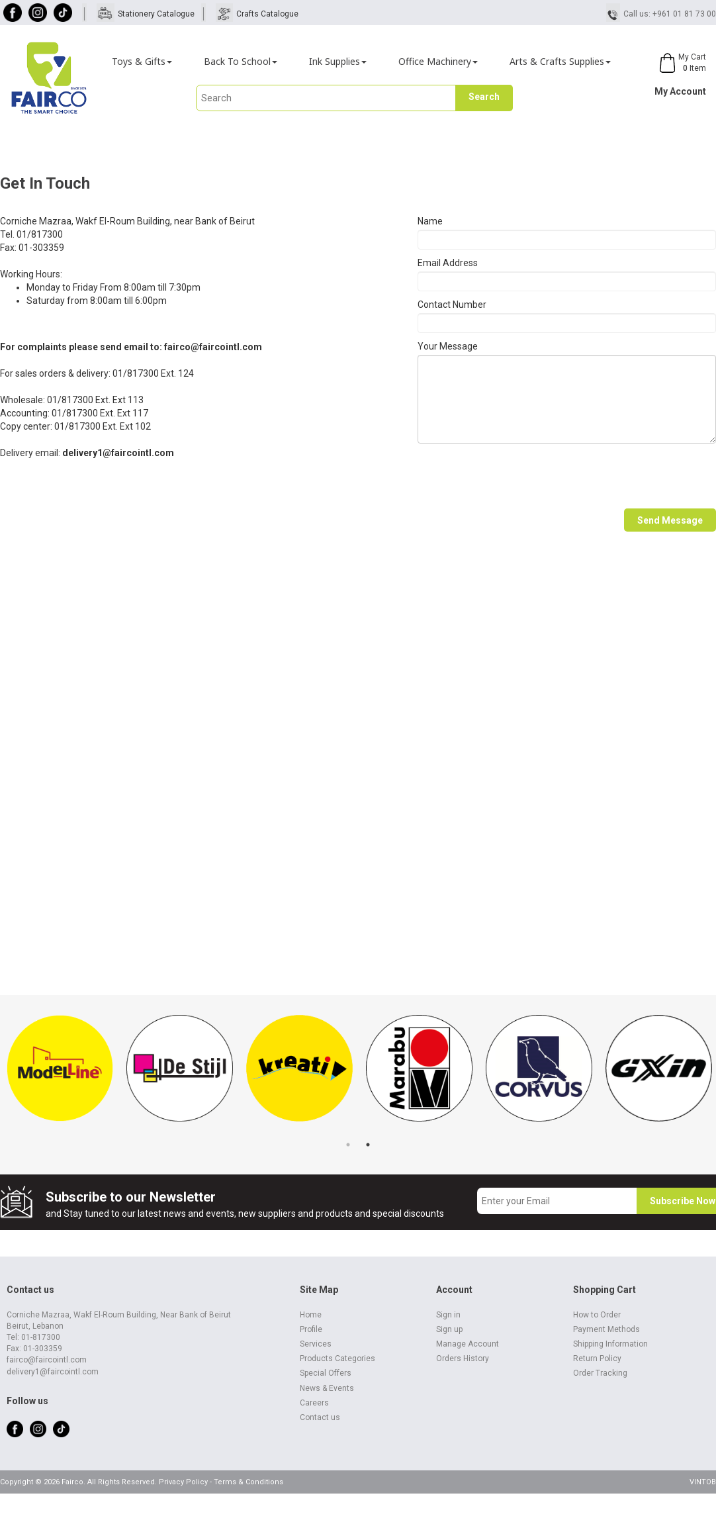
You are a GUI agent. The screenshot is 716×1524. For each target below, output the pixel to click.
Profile (311, 1329)
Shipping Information (610, 1344)
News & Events (327, 1388)
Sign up (449, 1329)
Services (316, 1344)
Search (484, 96)
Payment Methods (606, 1329)
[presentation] (518, 476)
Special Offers (325, 1373)
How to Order (597, 1314)
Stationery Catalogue (156, 14)
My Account (680, 91)
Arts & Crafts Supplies (560, 61)
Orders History (462, 1358)
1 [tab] (348, 1144)
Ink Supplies (338, 61)
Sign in (448, 1314)
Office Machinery (438, 61)
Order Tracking (600, 1373)
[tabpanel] (60, 1075)
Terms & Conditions (248, 1482)
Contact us (320, 1417)
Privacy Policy (183, 1482)
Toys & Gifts (142, 61)
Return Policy (597, 1358)
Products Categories (337, 1358)
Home (311, 1314)
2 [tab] (368, 1144)
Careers (314, 1402)
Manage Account (467, 1344)
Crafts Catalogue (267, 14)
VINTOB (703, 1482)
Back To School (240, 61)
